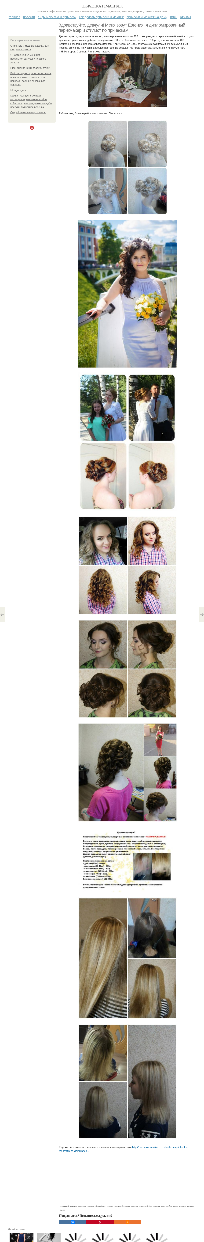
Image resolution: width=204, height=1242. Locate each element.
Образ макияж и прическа (157, 1206)
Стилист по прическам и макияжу (81, 1206)
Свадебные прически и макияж (108, 1206)
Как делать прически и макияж (101, 17)
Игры (173, 17)
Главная (14, 17)
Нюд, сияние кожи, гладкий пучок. (30, 68)
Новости (29, 17)
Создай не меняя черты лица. (28, 112)
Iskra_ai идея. (18, 90)
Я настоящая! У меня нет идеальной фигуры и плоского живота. (28, 59)
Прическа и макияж (102, 6)
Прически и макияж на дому (147, 17)
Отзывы (185, 17)
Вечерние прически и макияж (134, 1206)
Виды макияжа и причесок (57, 17)
